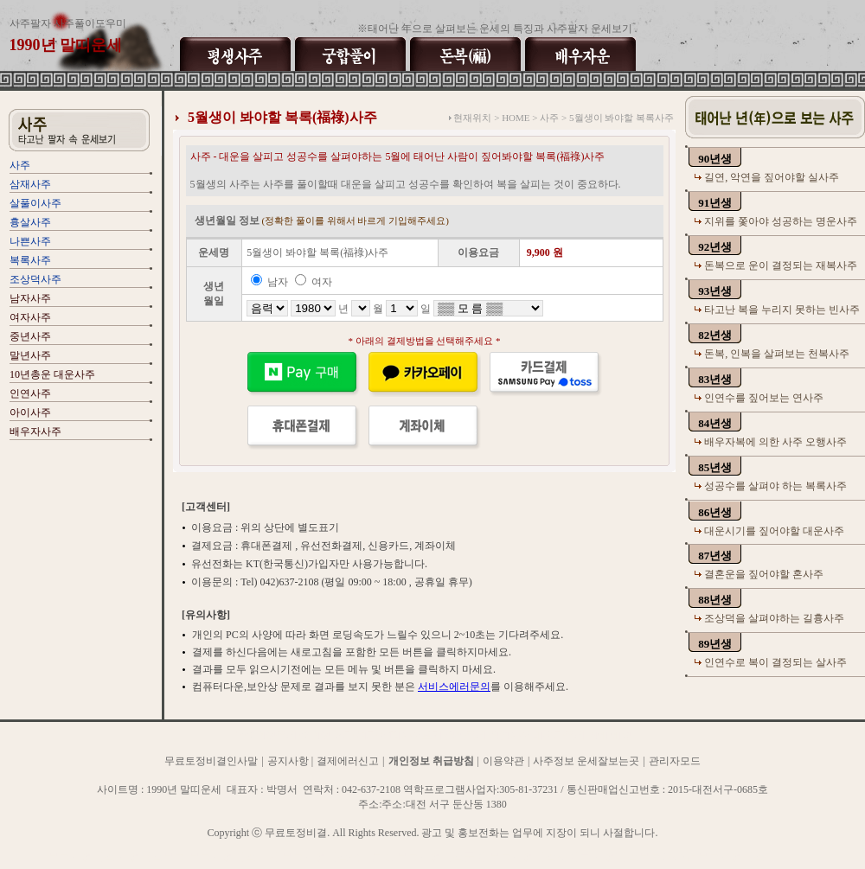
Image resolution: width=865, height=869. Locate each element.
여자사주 (30, 317)
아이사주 (30, 412)
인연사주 (30, 393)
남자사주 (30, 298)
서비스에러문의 (454, 687)
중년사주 (30, 336)
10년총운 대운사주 (52, 374)
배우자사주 (35, 431)
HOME (515, 117)
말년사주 (30, 355)
